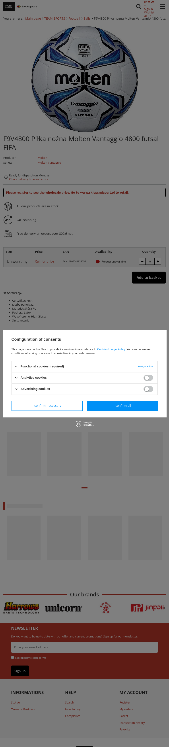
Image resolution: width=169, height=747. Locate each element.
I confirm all (122, 405)
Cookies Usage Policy (111, 349)
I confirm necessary (47, 405)
